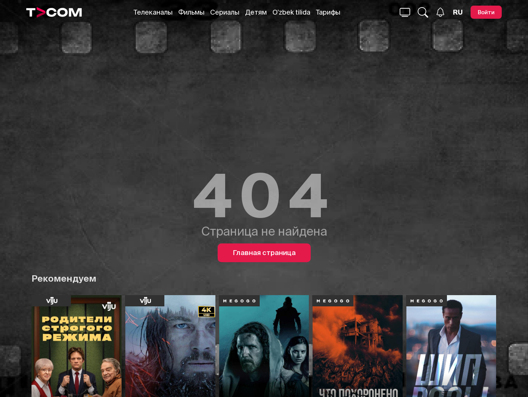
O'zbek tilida (291, 12)
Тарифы (328, 12)
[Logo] (54, 12)
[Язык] (458, 12)
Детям (256, 12)
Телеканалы (153, 12)
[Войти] (486, 12)
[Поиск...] (405, 12)
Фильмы (191, 12)
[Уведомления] (440, 12)
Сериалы (224, 12)
